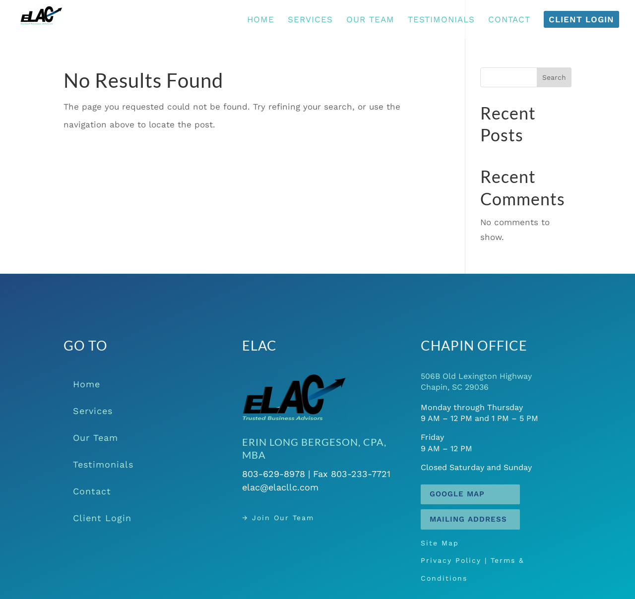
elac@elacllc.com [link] (295, 484)
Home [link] (86, 384)
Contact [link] (92, 491)
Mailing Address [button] (468, 519)
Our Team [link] (95, 437)
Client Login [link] (102, 518)
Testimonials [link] (103, 464)
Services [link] (93, 411)
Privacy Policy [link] (469, 560)
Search (554, 77)
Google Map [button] (457, 493)
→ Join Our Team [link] (294, 517)
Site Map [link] (463, 550)
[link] (53, 18)
